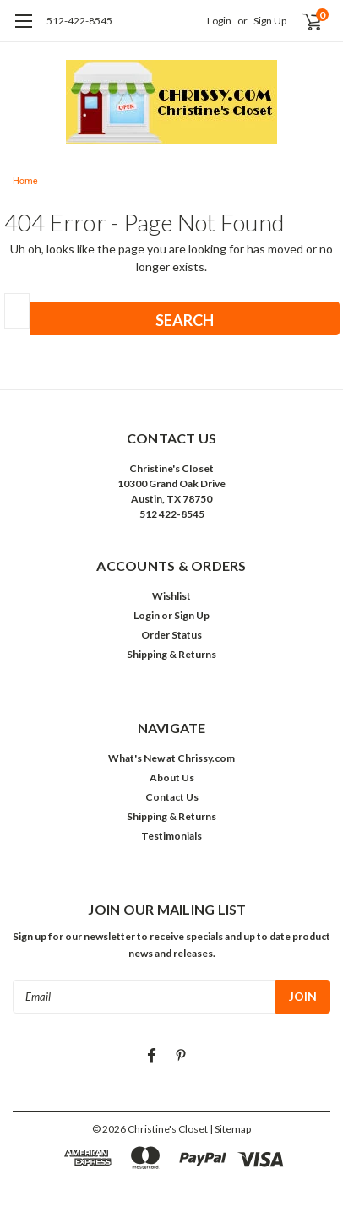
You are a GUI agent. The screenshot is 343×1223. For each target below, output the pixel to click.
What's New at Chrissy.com (171, 758)
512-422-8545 (79, 20)
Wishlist (171, 596)
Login (219, 20)
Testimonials (171, 835)
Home (25, 181)
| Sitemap (230, 1128)
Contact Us (172, 797)
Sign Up (269, 20)
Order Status (171, 634)
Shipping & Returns (171, 654)
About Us (172, 777)
